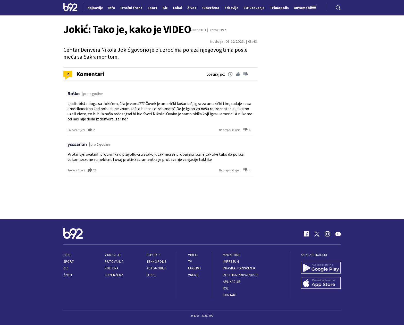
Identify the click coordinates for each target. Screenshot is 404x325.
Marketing (232, 255)
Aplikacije (231, 281)
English (194, 268)
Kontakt (230, 295)
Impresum (231, 261)
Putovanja (114, 261)
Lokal (151, 275)
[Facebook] (306, 233)
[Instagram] (327, 233)
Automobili (156, 268)
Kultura (112, 268)
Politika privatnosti (240, 275)
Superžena (114, 275)
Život (68, 275)
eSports (154, 255)
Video (193, 255)
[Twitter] (316, 233)
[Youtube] (338, 233)
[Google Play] (321, 268)
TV (190, 261)
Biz (66, 268)
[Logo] (70, 7)
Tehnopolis (156, 261)
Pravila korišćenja (239, 268)
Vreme (193, 275)
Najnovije (95, 7)
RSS (226, 288)
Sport (68, 261)
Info (67, 255)
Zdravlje (113, 255)
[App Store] (321, 283)
